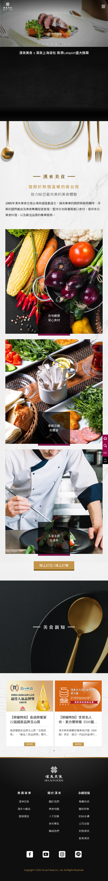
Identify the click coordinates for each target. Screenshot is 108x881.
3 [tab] (47, 44)
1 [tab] (38, 44)
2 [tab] (43, 44)
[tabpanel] (54, 23)
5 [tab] (56, 44)
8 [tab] (69, 44)
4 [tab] (52, 44)
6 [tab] (60, 44)
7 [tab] (65, 44)
